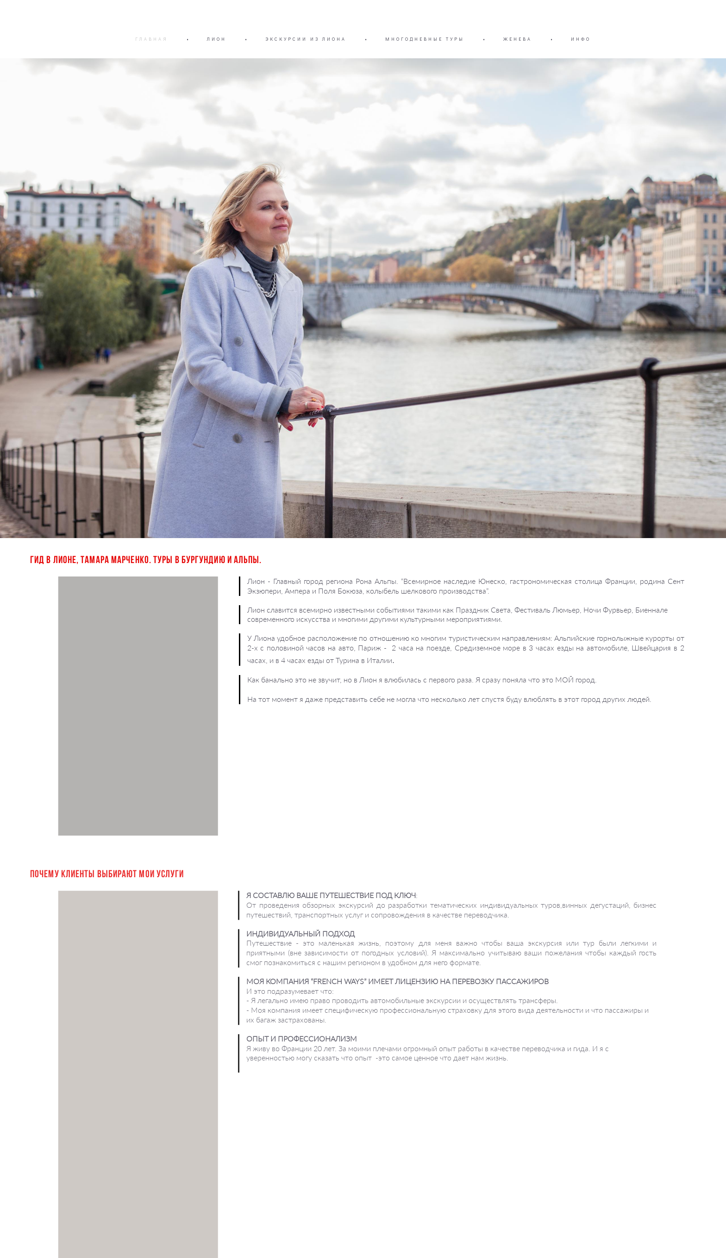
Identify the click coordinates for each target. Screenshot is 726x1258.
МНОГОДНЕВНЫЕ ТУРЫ (424, 39)
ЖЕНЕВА (517, 39)
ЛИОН (216, 39)
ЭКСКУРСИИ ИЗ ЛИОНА (305, 39)
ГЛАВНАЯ (151, 39)
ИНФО (581, 39)
